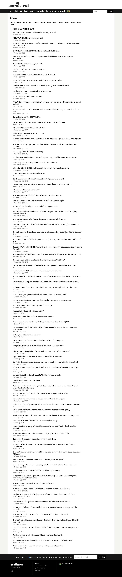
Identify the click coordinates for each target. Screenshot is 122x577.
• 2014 (12, 23)
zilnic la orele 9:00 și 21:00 (38, 558)
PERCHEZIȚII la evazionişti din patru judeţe (28, 152)
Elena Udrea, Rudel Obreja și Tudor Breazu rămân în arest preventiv (37, 271)
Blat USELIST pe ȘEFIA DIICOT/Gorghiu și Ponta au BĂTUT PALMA (36, 51)
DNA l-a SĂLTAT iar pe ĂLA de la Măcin (26, 190)
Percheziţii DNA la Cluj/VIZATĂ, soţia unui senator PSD (32, 91)
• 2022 (60, 23)
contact (37, 570)
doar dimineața (55, 558)
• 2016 (24, 23)
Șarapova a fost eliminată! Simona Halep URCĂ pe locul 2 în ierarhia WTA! (39, 123)
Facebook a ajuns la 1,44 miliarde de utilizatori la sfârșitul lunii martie (38, 535)
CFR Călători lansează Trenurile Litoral (26, 381)
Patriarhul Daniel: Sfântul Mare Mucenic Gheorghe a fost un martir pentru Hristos (42, 300)
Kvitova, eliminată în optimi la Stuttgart (27, 335)
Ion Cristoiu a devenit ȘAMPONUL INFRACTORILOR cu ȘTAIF (34, 75)
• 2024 (72, 23)
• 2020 (48, 23)
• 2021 (54, 23)
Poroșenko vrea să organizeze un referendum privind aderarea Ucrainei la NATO (41, 502)
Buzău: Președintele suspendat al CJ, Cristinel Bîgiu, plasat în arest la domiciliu (41, 434)
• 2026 (12, 25)
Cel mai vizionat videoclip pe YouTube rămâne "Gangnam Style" (35, 206)
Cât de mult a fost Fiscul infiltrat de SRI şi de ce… (30, 70)
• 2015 (18, 23)
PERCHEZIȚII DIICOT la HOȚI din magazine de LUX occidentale (35, 163)
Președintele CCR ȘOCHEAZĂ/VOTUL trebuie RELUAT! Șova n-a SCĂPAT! (38, 80)
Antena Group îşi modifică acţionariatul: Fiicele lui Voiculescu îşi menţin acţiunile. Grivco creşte (46, 277)
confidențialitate (40, 568)
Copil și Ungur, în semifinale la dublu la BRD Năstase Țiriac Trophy (36, 471)
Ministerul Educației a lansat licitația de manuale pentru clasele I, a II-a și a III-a (41, 489)
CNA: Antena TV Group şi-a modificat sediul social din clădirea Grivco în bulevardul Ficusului (45, 282)
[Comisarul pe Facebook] (12, 572)
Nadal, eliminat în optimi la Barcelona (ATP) (28, 311)
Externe (55, 11)
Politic (16, 11)
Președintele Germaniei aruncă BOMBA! (27, 97)
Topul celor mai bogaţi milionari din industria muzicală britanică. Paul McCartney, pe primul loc (47, 415)
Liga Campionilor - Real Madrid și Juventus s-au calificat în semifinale (37, 357)
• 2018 (36, 23)
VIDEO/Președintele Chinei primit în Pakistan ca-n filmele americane (37, 196)
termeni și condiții (41, 566)
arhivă (37, 564)
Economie (41, 11)
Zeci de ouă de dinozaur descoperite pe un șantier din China (34, 439)
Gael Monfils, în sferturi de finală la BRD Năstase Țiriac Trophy (35, 421)
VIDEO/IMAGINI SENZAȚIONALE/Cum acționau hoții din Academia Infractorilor (41, 168)
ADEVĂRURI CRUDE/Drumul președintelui (28, 38)
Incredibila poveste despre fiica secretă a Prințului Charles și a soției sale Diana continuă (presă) (47, 139)
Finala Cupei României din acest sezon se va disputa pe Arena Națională (38, 460)
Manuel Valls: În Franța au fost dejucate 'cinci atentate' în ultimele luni (38, 546)
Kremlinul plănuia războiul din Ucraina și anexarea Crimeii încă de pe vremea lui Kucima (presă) (47, 255)
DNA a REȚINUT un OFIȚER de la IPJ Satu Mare (29, 128)
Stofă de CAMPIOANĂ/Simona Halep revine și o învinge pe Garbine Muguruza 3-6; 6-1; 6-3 (45, 157)
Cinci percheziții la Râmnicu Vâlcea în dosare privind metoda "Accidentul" (39, 260)
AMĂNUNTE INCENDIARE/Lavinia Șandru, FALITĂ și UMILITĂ (34, 33)
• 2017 (30, 23)
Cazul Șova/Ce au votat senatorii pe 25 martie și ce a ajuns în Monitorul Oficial (41, 86)
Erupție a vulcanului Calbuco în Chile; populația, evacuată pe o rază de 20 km (40, 394)
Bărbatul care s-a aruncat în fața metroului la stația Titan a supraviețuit (38, 201)
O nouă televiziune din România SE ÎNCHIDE (29, 174)
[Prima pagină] (10, 11)
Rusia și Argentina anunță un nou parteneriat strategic (32, 306)
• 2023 (66, 23)
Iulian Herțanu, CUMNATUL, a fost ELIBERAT (28, 134)
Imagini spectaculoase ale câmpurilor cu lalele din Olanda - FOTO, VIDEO (39, 346)
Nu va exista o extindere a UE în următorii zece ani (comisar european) (38, 341)
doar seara (67, 558)
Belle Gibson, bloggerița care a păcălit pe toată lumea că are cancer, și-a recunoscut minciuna (46, 405)
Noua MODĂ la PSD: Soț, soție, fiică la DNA (28, 64)
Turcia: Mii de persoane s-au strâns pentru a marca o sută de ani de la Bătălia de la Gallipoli (45, 362)
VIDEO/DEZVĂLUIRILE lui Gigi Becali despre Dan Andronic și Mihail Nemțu (39, 219)
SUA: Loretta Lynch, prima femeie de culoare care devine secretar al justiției (40, 295)
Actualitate (25, 11)
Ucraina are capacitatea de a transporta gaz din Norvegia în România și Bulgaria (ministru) (45, 465)
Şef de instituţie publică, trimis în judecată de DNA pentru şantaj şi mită (38, 179)
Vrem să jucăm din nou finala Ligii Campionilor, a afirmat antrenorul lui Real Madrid (43, 541)
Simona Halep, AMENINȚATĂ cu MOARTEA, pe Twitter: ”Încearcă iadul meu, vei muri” (43, 185)
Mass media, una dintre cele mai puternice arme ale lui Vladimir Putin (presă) (40, 515)
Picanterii (63, 11)
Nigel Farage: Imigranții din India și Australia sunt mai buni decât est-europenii (41, 351)
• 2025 (78, 23)
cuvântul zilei (65, 564)
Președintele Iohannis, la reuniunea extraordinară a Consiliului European (39, 399)
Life (48, 11)
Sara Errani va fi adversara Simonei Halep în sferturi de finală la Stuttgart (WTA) (41, 322)
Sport (33, 11)
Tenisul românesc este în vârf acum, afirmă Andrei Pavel (33, 484)
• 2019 (42, 23)
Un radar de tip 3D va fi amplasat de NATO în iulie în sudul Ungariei (37, 375)
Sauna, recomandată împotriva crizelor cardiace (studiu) (33, 317)
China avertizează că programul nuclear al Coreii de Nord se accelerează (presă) (41, 410)
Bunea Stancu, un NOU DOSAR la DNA (26, 117)
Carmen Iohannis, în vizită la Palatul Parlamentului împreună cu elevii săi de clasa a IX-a (44, 266)
